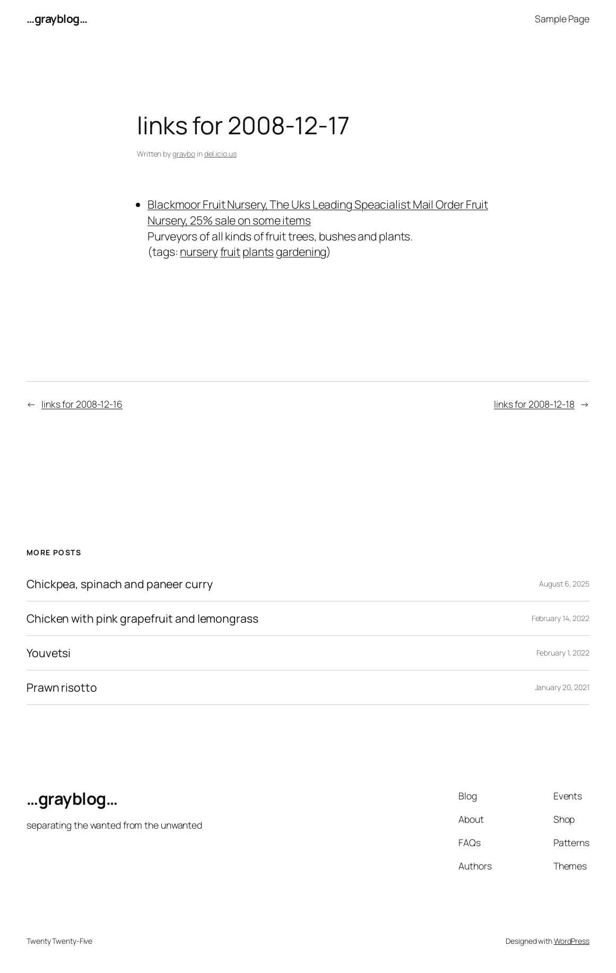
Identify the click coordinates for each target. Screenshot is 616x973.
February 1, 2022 (562, 653)
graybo (183, 154)
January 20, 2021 (562, 687)
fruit (230, 251)
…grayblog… (57, 18)
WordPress (571, 941)
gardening (301, 251)
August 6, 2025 (564, 584)
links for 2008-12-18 (534, 404)
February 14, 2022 (560, 618)
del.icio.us (220, 154)
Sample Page (562, 18)
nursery (199, 251)
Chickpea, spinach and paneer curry (120, 584)
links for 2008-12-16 (82, 404)
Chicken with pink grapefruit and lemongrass (142, 618)
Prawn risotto (62, 687)
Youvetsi (49, 653)
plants (258, 251)
